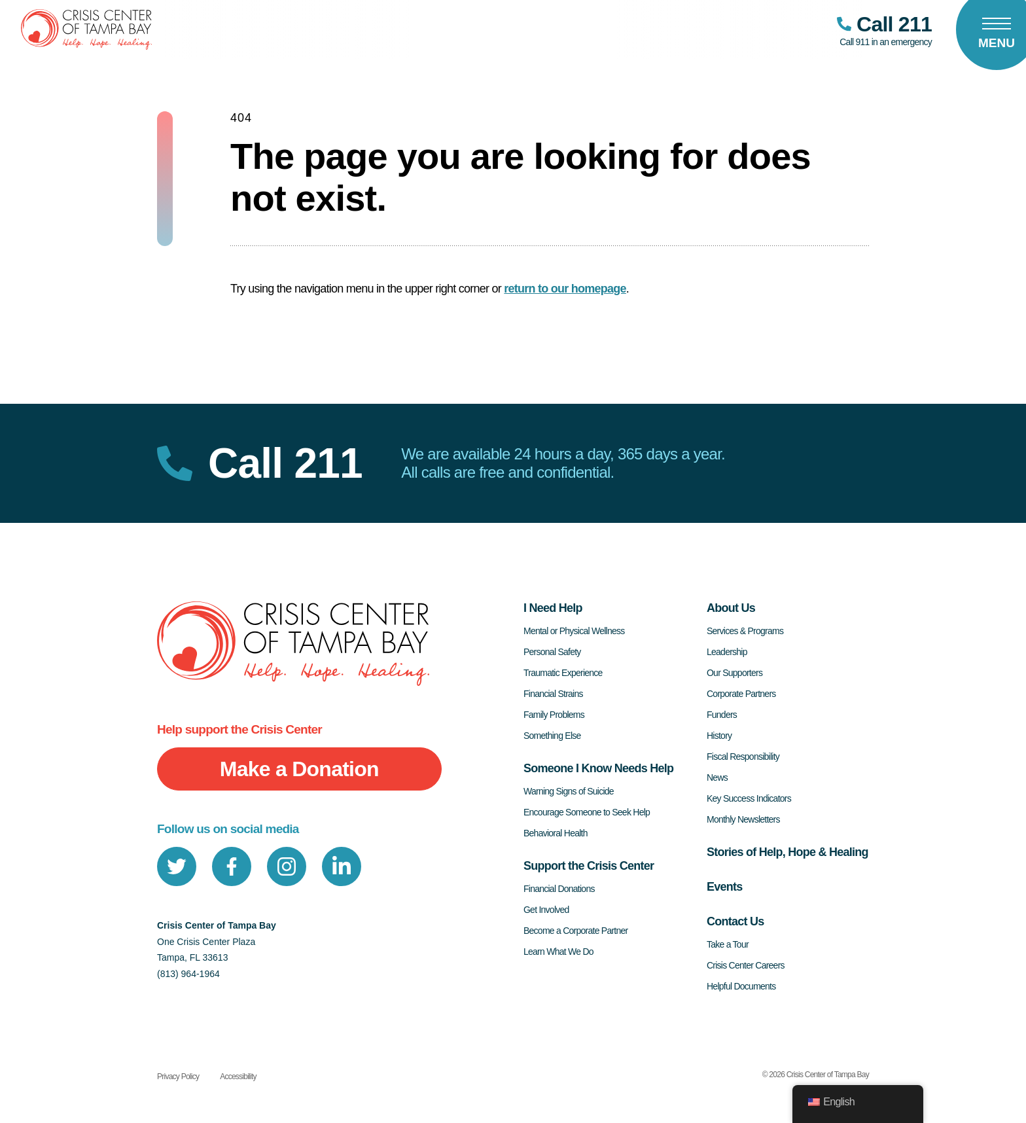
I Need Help (552, 608)
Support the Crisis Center (588, 865)
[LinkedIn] (341, 866)
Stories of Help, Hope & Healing (787, 852)
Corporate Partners (741, 693)
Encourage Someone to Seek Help (586, 812)
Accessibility (238, 1076)
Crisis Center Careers (746, 965)
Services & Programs (745, 631)
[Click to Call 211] (884, 29)
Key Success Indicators (749, 798)
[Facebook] (231, 866)
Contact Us (735, 921)
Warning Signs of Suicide (568, 791)
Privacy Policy (178, 1076)
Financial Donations (559, 888)
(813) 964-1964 (188, 974)
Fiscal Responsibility (743, 756)
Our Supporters (734, 673)
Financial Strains (553, 693)
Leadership (727, 652)
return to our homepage (565, 288)
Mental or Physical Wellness (574, 631)
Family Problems (553, 714)
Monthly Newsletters (743, 819)
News (717, 777)
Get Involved (546, 909)
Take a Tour (728, 944)
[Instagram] (286, 866)
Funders (722, 714)
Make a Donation (299, 769)
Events (725, 886)
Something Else (552, 735)
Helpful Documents (741, 986)
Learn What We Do (558, 951)
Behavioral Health (555, 833)
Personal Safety (552, 652)
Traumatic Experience (563, 673)
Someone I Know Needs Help (598, 768)
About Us (731, 608)
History (719, 735)
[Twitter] (176, 866)
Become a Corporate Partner (575, 930)
